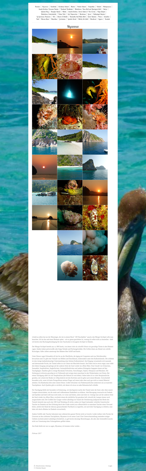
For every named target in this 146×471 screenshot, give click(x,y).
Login (110, 466)
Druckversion (39, 466)
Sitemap (48, 466)
